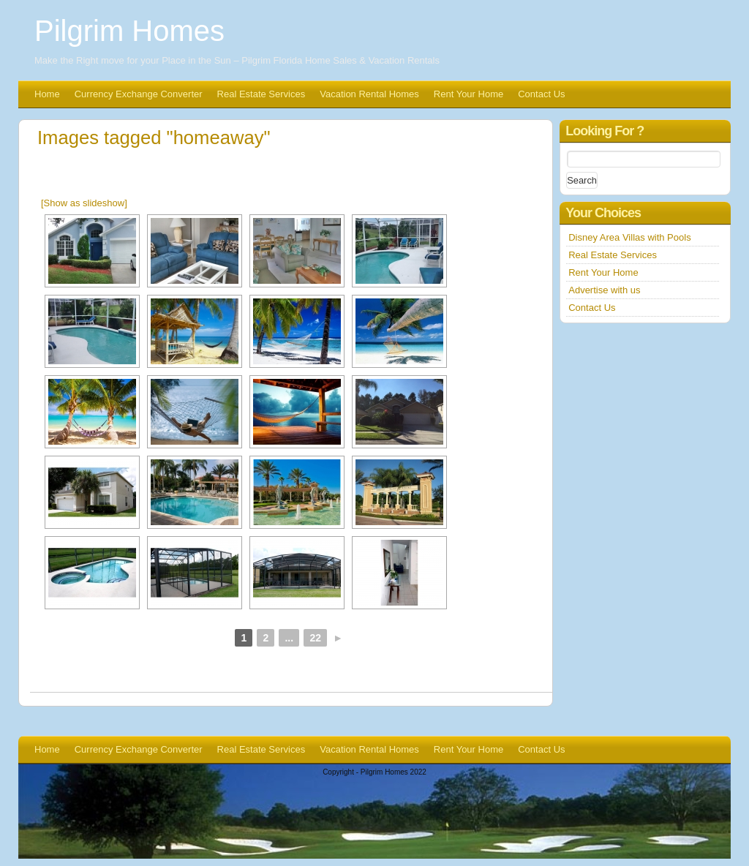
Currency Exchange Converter (139, 94)
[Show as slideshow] (84, 202)
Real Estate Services (261, 94)
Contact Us (541, 94)
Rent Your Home (468, 94)
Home (47, 94)
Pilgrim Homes (129, 31)
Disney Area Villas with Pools (629, 237)
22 (315, 638)
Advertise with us (604, 290)
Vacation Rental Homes (369, 94)
